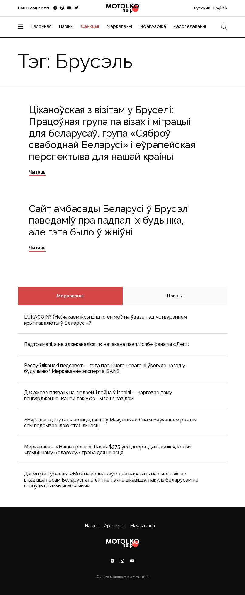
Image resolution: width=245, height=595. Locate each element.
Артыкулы (115, 525)
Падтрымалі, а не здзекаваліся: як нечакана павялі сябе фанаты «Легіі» (107, 344)
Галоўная (41, 26)
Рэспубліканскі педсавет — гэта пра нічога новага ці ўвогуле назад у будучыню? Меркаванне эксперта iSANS (104, 368)
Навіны (66, 26)
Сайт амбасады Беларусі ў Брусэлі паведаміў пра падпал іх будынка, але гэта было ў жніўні (109, 220)
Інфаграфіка (153, 26)
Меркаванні (119, 26)
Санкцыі (90, 26)
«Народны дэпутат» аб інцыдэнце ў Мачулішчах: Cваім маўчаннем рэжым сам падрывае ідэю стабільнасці (110, 422)
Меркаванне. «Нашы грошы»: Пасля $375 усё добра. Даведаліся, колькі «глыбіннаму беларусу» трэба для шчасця (107, 449)
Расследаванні (189, 26)
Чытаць (37, 172)
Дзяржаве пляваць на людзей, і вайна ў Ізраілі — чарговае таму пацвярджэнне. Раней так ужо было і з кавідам (98, 395)
